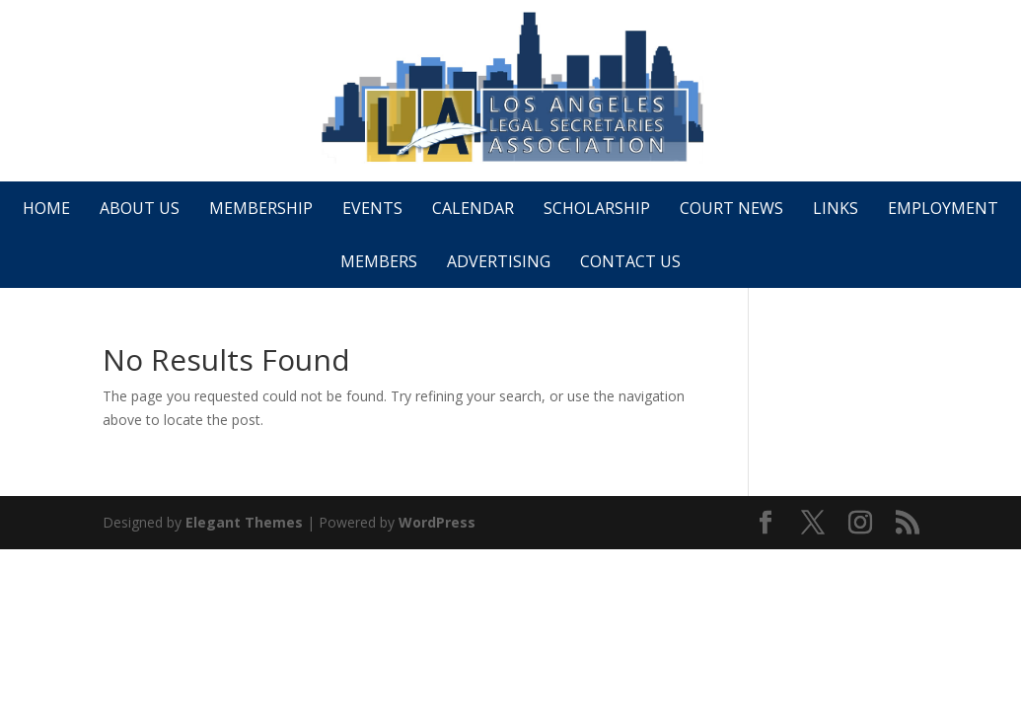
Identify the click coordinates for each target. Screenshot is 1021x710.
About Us (140, 208)
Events (372, 208)
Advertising (498, 261)
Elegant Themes (244, 522)
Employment (943, 208)
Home (46, 208)
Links (835, 208)
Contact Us (630, 261)
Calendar (473, 208)
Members (378, 261)
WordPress (437, 522)
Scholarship (597, 208)
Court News (731, 208)
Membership (261, 208)
